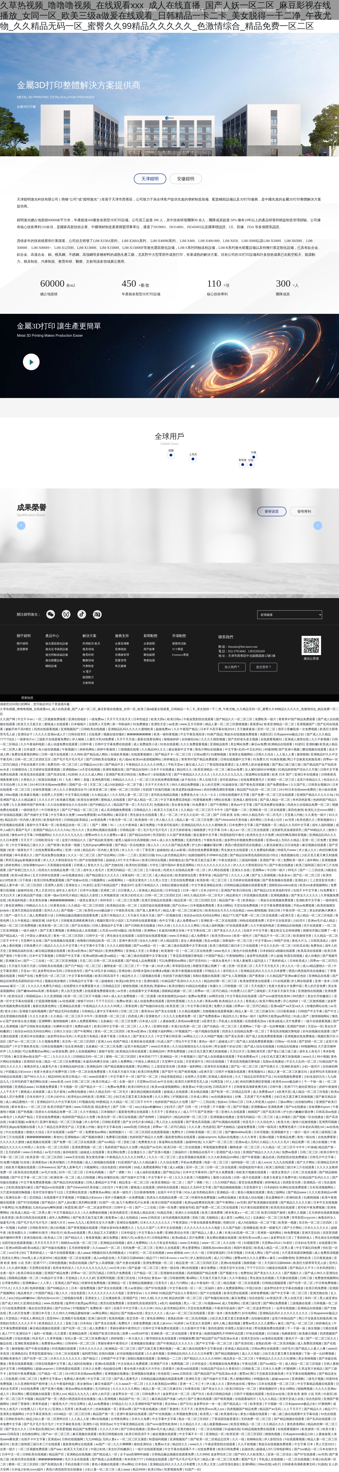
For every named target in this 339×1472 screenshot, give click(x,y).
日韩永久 (124, 1036)
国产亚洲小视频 (289, 749)
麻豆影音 (121, 815)
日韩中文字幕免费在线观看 (113, 744)
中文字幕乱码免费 (308, 1247)
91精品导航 (165, 1212)
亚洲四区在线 (33, 1061)
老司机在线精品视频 (165, 794)
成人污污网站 (223, 1258)
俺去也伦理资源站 (40, 1308)
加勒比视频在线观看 (176, 885)
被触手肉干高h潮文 (18, 729)
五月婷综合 (103, 1388)
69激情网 (270, 749)
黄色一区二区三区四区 (69, 935)
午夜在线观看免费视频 (206, 1222)
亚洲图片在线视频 (73, 1318)
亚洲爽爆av (258, 1107)
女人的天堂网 (211, 784)
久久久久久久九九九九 (228, 774)
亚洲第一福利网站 (190, 1066)
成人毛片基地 (56, 1091)
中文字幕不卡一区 (122, 1076)
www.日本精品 (179, 935)
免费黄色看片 (288, 1127)
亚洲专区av (135, 1293)
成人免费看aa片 (188, 920)
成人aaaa (83, 1252)
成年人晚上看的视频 (227, 1323)
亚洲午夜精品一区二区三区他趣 (61, 1122)
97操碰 (312, 1147)
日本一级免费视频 (83, 1288)
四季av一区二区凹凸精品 (212, 991)
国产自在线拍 (81, 925)
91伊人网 (163, 966)
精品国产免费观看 (85, 1429)
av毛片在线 (53, 1152)
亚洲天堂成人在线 (291, 1399)
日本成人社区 (273, 819)
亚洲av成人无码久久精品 (283, 840)
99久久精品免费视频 (185, 784)
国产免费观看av (278, 784)
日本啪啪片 (79, 724)
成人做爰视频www (216, 1424)
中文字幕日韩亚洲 (199, 1006)
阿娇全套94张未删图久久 (118, 1227)
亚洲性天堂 (159, 724)
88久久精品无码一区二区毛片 (262, 815)
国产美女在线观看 (110, 1288)
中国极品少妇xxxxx (18, 1071)
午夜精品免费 (286, 1137)
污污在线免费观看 (14, 1308)
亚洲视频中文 (280, 1132)
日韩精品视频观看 (274, 1283)
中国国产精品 (214, 955)
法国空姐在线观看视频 (155, 905)
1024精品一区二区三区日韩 (72, 1414)
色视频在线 (162, 804)
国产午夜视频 (251, 1157)
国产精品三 (91, 1358)
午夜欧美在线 (213, 840)
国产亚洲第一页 (209, 1111)
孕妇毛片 (56, 1232)
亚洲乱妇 (301, 880)
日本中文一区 (11, 1454)
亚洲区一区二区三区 (281, 779)
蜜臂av (244, 1373)
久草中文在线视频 (169, 1227)
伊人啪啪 (78, 739)
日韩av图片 (201, 754)
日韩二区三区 (129, 1011)
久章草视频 (55, 1338)
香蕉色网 (131, 1006)
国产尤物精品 (226, 1127)
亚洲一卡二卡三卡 (192, 1383)
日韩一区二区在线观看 (109, 960)
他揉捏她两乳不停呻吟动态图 (208, 855)
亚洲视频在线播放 (222, 1117)
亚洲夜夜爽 (276, 1107)
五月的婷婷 (13, 1152)
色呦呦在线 (255, 1439)
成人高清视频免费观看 (116, 810)
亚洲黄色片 (154, 1016)
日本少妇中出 (209, 890)
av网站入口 (191, 1036)
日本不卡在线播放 (162, 769)
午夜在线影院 (227, 860)
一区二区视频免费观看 (51, 719)
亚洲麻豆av (13, 960)
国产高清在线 (56, 774)
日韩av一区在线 (286, 1041)
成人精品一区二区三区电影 (315, 915)
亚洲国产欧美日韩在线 (121, 774)
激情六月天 (58, 1222)
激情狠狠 (303, 754)
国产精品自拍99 (137, 769)
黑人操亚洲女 (329, 1298)
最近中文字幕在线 (109, 1127)
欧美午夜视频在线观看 (187, 971)
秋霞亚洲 (71, 1207)
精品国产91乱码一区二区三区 (257, 789)
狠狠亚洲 (38, 920)
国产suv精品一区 (145, 945)
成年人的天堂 (101, 1394)
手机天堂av (176, 764)
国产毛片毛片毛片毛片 (69, 759)
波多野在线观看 (258, 955)
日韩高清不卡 (222, 1086)
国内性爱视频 (176, 1001)
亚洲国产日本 (159, 1363)
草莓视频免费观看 (215, 1147)
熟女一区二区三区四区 (194, 1419)
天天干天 (187, 1409)
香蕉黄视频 (94, 1237)
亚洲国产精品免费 (56, 1273)
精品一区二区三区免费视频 (18, 925)
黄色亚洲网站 (14, 905)
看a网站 (192, 1278)
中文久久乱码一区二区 (195, 815)
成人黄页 (227, 1217)
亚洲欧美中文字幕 (308, 900)
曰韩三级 (306, 1278)
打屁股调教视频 (47, 1001)
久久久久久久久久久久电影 (202, 1227)
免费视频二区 (180, 1363)
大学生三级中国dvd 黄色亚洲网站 (172, 865)
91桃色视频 (278, 759)
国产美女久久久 (144, 1036)
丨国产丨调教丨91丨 (103, 825)
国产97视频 (241, 1107)
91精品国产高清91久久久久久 (182, 981)
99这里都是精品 (172, 1076)
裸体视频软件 (268, 1388)
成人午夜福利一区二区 (206, 1283)
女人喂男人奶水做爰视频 (253, 764)
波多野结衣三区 (281, 1237)
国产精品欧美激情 (101, 840)
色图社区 (266, 734)
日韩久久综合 (264, 754)
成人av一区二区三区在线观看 (250, 830)
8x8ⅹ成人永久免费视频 (167, 840)
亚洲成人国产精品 (67, 1283)
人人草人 (145, 1026)
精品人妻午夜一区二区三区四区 (21, 885)
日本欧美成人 (299, 960)
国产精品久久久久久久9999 (203, 1358)
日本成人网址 (199, 1096)
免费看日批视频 (117, 1137)
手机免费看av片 (248, 1056)
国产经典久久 (270, 1066)
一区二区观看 (147, 996)
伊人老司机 (92, 1122)
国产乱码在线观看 (319, 1419)
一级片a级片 (29, 930)
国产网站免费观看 (275, 1303)
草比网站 (143, 1066)
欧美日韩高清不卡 (107, 976)
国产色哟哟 (147, 1117)
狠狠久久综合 (35, 1132)
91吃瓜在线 (301, 945)
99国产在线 (282, 940)
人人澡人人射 (80, 1419)
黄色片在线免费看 (245, 950)
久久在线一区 (232, 1243)
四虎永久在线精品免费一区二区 (309, 804)
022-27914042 (237, 651)
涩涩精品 (35, 1197)
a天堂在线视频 (90, 769)
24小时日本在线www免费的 (48, 784)
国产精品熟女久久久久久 (103, 875)
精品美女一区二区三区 (134, 1182)
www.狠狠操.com (178, 1252)
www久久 (196, 1444)
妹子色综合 (189, 779)
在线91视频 (107, 1353)
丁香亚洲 (148, 850)
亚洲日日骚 (146, 855)
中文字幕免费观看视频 (276, 905)
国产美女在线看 (166, 1011)
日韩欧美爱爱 (111, 1122)
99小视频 (323, 1056)
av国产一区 (75, 1132)
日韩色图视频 (57, 1263)
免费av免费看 (197, 996)
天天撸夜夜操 (246, 729)
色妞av (222, 1102)
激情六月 (127, 1237)
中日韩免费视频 (326, 1283)
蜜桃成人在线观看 (56, 724)
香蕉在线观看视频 (21, 1363)
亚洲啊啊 (44, 1021)
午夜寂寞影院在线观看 (198, 719)
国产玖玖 (198, 1394)
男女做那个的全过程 (228, 1046)
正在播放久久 (137, 1152)
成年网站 (256, 819)
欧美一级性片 (243, 935)
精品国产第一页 (125, 804)
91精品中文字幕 (52, 1278)
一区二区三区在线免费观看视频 (158, 779)
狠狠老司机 (186, 1207)
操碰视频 (175, 1303)
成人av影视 (178, 850)
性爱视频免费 (202, 799)
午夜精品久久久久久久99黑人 (146, 764)
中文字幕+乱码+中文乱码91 (244, 749)
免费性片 (177, 1132)
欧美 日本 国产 (282, 774)
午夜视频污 (70, 749)
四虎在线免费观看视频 (203, 850)
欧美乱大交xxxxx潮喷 (319, 810)
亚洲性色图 (161, 1026)
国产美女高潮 (234, 1036)
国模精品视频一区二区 (177, 991)
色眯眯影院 (289, 1333)
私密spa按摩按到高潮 (199, 1202)
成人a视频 (177, 1167)
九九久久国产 (146, 1227)
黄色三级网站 (276, 1192)
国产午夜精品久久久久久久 (192, 774)
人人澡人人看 (285, 754)
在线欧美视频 (120, 754)
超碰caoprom (207, 1137)
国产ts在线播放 (296, 1107)
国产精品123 (262, 890)
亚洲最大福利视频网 (33, 1011)
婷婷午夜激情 (106, 749)
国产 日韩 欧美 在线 (227, 815)
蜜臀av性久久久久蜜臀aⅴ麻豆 (106, 835)
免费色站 (316, 945)
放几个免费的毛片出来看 (133, 1202)
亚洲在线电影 (77, 719)
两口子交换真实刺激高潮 (304, 759)
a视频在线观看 (285, 950)
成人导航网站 (231, 1303)
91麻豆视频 (16, 1122)
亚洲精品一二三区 (169, 1358)
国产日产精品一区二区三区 (80, 810)
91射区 (299, 744)
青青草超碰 (40, 1404)
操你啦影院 (71, 1152)
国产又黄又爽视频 (52, 930)
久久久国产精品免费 (176, 845)
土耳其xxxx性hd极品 (113, 930)
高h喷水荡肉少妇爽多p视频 (151, 971)
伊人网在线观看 (219, 870)
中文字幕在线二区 (199, 930)
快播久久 (216, 986)
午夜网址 (8, 1207)
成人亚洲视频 (107, 1399)
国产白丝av (180, 905)
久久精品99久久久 (154, 749)
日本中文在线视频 (325, 1202)
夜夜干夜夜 (109, 1036)
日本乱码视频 (95, 1172)
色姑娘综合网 (112, 1368)
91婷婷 (72, 774)
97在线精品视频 (11, 815)
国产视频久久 (293, 1273)
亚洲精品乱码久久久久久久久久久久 (284, 1313)
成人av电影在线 (104, 1258)
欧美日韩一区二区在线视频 (182, 1147)
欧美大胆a (158, 719)
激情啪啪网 (61, 1021)
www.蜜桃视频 (256, 910)
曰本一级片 (191, 890)
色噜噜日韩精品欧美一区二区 (97, 940)
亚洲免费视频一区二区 (87, 1147)
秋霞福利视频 (158, 1439)
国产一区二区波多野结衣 (95, 1207)
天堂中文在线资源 (278, 920)
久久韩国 (14, 1051)
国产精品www (297, 1192)
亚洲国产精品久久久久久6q (315, 794)
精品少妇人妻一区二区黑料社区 (47, 1419)
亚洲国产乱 (131, 1298)
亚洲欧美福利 (290, 1066)
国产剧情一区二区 (311, 1041)
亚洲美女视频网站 (241, 754)
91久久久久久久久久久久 (214, 865)
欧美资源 (8, 1217)
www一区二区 (211, 1243)
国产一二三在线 (34, 960)
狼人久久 (153, 845)
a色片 (163, 1303)
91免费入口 (238, 991)
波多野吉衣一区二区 (126, 1394)
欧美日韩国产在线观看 (167, 1202)
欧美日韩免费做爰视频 (49, 880)
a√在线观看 (67, 1001)
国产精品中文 (114, 764)
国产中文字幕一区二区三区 (30, 1177)
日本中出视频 (89, 890)
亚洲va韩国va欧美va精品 (100, 955)
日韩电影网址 (160, 1237)
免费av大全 (163, 1444)
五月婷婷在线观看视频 (45, 769)
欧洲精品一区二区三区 (120, 1348)
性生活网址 (78, 1404)
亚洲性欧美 (294, 1197)
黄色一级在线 (306, 1137)
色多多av (284, 875)
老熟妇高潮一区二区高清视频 (188, 1318)
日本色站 (144, 1278)
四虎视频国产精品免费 (202, 1273)
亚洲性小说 (90, 1424)
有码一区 (311, 1298)
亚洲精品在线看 (320, 976)
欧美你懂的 (176, 986)
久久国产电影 (232, 1227)
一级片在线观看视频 (317, 1021)
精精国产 (254, 1111)
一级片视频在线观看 (206, 1031)
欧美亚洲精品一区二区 (279, 724)
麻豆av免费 (259, 744)
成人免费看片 (200, 935)
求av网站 (127, 1464)
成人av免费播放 (99, 1404)
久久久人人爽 (240, 875)
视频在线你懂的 (114, 734)
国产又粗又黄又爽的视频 (155, 1348)
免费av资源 (124, 1001)
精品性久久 (185, 769)
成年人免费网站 (122, 1061)
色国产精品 (121, 1041)
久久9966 (151, 1293)
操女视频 (314, 1328)
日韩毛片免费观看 (119, 1273)
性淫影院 (159, 835)
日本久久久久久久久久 (155, 1222)
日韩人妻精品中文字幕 (107, 925)
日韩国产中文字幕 (68, 955)
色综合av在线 (276, 1394)
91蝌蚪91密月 (63, 1026)
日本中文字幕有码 (195, 1172)
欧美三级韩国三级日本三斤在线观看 (234, 945)
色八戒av (125, 759)
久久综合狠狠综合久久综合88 (67, 804)
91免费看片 (200, 804)
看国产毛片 (23, 830)
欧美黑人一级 (209, 1414)
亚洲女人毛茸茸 (63, 1409)
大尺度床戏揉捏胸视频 (15, 1192)
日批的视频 (22, 1338)
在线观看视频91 (272, 739)
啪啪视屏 (199, 830)
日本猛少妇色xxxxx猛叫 (27, 1469)
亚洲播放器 (250, 1227)
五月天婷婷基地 (181, 830)
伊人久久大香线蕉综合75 (70, 789)
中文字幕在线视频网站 (301, 1373)
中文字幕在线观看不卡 (180, 1449)
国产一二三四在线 (312, 870)
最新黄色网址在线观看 (133, 1111)
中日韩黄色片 (50, 810)
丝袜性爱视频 (42, 789)
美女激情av (85, 1383)
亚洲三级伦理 (251, 1303)
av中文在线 (165, 1081)
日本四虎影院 (325, 1268)
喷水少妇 (11, 1011)
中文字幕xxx (132, 860)
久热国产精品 (24, 1117)
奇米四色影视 (302, 799)
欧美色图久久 (306, 819)
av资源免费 (99, 819)
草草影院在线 (181, 966)
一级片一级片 (301, 1132)
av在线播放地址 (73, 875)
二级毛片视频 (315, 1378)
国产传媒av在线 (78, 880)
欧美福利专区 (52, 819)
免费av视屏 (290, 1152)
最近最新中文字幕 (180, 749)
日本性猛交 (141, 719)
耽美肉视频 (117, 1318)
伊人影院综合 (273, 1439)
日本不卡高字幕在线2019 (217, 729)
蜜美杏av (147, 1011)
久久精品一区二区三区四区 (86, 905)
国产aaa (56, 1449)
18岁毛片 (52, 920)
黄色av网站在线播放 (79, 1388)
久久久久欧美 (39, 1016)
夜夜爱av (256, 724)
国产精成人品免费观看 (141, 960)
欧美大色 (284, 1122)
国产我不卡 (169, 1071)
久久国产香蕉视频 (179, 835)
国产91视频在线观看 (227, 1122)
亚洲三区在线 (126, 1278)
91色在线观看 (169, 744)
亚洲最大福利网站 (161, 1031)
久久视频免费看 (49, 1041)
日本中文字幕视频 (41, 955)
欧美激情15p (229, 1414)
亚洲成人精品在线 (151, 890)
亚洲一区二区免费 (314, 840)
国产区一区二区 (148, 1076)
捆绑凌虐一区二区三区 (119, 966)
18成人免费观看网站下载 (150, 1167)
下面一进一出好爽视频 (269, 1026)
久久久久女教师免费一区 (180, 1016)
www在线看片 (99, 1076)
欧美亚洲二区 (99, 789)
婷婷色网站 (88, 749)
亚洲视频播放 (279, 895)
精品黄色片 (234, 895)
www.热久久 (223, 950)
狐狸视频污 (117, 1132)
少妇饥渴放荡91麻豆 (20, 1187)
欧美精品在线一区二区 (72, 825)
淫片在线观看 (313, 925)
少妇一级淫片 (311, 1066)
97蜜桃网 (290, 1368)
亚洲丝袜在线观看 (143, 1041)
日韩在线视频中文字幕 (235, 759)
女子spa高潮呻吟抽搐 (135, 1454)
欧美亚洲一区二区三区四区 (45, 1157)
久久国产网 (8, 719)
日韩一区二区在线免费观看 (88, 1071)
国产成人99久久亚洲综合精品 (22, 1303)
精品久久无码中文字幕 (294, 825)
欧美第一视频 (71, 845)
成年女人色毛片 (94, 870)
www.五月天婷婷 (191, 724)
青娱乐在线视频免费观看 (241, 734)
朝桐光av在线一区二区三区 (79, 1243)
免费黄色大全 (190, 794)
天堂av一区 (28, 971)
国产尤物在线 (114, 865)
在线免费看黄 (327, 1137)
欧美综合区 (16, 996)
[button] (21, 525)
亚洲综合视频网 (128, 1222)
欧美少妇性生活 (133, 895)
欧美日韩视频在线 (111, 1434)
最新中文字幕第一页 (41, 825)
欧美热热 (147, 986)
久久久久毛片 (280, 1142)
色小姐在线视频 (49, 749)
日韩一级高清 (267, 1127)
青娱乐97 (127, 885)
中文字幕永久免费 (63, 815)
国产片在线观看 (211, 1293)
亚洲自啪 (124, 971)
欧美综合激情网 (88, 799)
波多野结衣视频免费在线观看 (244, 840)
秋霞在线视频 (47, 779)
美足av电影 (212, 940)
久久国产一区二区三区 (218, 1142)
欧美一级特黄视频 (166, 734)
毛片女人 (44, 1409)
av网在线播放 (77, 1091)
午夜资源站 (181, 1222)
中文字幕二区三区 (99, 1378)
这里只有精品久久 (309, 779)
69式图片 (299, 996)
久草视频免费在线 (185, 1414)
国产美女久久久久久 (305, 895)
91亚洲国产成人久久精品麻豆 (138, 1162)
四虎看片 (169, 1368)
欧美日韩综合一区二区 (241, 1388)
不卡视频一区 (69, 1086)
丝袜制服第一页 (106, 1409)
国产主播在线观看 (200, 1399)
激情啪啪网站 (320, 1016)
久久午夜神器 (128, 825)
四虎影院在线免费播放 (292, 1157)
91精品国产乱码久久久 (314, 1177)
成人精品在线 (164, 875)
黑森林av (160, 986)
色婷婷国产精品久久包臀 (172, 1102)
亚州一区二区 (266, 729)
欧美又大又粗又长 (30, 724)
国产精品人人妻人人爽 (207, 1232)
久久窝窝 (60, 1333)
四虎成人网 (136, 1016)
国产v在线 (272, 1252)
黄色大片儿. (96, 865)
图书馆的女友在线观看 (161, 1338)
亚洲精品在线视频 (289, 925)
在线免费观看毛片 (252, 779)
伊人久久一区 (131, 850)
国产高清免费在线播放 (270, 804)
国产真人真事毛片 (149, 910)
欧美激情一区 (144, 819)
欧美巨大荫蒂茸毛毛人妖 (192, 1081)
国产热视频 (26, 1111)
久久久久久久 (62, 1056)
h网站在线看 (223, 799)
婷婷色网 (125, 1167)
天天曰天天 (144, 804)
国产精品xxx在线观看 (50, 1187)
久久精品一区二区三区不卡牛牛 (202, 810)
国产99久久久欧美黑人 (250, 1454)
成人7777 (189, 1111)
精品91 (115, 1313)
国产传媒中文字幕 (36, 815)
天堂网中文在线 (32, 940)
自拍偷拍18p (191, 739)
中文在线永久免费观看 (133, 1363)
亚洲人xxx (104, 1041)
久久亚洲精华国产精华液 (28, 804)
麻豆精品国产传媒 (30, 895)
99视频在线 (262, 1378)
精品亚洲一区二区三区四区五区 (195, 900)
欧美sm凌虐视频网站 (147, 759)
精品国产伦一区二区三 (134, 1399)
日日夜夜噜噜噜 (145, 1192)
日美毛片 (161, 1283)
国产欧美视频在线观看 (263, 1202)
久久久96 (161, 1298)
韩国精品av (34, 996)
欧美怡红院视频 (137, 865)
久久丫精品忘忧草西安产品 (253, 1076)
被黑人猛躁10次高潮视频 (132, 840)
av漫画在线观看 (273, 1338)
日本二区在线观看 (305, 1172)
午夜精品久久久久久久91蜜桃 (276, 1358)
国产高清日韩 (271, 1111)
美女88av (171, 1404)
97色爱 (206, 1107)
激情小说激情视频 (304, 1122)
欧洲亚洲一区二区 (62, 1177)
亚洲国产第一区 (271, 860)
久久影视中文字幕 (193, 1328)
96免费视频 (292, 1232)
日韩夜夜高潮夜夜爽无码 (78, 920)
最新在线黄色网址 (149, 739)
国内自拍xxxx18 (48, 1298)
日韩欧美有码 (38, 1227)
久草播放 (152, 950)
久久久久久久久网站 (187, 925)
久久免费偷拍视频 (95, 1212)
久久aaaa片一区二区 (106, 1247)
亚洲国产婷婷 (296, 1026)
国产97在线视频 (29, 1202)
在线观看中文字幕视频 (144, 991)
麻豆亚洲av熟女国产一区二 (32, 1056)
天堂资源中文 (195, 1061)
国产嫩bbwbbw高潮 (31, 991)
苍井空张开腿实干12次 (48, 1192)
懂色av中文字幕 (22, 835)
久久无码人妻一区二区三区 (130, 794)
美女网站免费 (239, 744)
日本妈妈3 (267, 950)
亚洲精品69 (157, 1051)
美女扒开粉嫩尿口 (320, 996)
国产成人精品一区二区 (143, 799)
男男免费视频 (176, 1051)
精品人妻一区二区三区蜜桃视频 (226, 724)
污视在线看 (329, 1328)
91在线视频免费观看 (288, 1076)
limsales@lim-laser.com (242, 646)
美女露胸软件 (275, 1197)
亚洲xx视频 (267, 1137)
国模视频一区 (252, 1263)
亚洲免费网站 (114, 950)
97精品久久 (213, 971)
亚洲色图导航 (101, 779)
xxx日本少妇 (16, 1252)
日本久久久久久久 (316, 1227)
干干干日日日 (105, 1001)
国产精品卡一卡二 (93, 1086)
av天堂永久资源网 (198, 1323)
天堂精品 (71, 1278)
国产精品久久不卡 (302, 1268)
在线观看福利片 (246, 1399)
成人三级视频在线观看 (100, 1162)
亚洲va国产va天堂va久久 (287, 1006)
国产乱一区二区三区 (307, 875)
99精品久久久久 (124, 779)
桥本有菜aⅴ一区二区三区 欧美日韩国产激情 (41, 1107)
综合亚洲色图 (74, 1046)
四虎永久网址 (11, 1258)
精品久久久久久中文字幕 (61, 945)
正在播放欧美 (112, 1298)
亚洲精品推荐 (219, 744)
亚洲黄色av (40, 1162)
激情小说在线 (222, 1177)
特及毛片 (249, 1122)
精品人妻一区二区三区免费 (195, 819)
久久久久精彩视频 (213, 739)
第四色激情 (295, 810)
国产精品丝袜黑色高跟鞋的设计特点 (254, 855)
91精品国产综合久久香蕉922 (178, 1293)
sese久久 (309, 1056)
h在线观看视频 (295, 1439)
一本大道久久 (134, 1338)
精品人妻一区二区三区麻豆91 (183, 910)
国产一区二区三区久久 (321, 1338)
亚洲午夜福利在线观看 (132, 1414)
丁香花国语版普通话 (220, 764)
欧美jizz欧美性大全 (129, 981)
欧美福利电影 (17, 900)
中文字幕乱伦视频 (77, 794)
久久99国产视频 (212, 1036)
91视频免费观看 (47, 1086)
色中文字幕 (167, 920)
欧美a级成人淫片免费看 (285, 1021)
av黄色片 (6, 1117)
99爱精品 (102, 1102)
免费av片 (145, 774)
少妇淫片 (299, 920)
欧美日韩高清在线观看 (31, 1217)
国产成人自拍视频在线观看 (216, 1056)
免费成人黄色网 (75, 1378)
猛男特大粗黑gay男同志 (275, 1016)
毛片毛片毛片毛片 (155, 830)
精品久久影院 (89, 895)
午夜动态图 (250, 1363)
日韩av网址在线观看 (265, 1348)
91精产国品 (215, 734)
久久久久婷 (195, 1001)
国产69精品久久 (101, 804)
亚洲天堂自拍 (311, 1232)
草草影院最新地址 (41, 1353)
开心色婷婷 (291, 1001)
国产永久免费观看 (222, 1172)
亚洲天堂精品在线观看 (157, 900)
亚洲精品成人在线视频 (82, 930)
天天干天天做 (126, 739)
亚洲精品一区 (169, 1056)
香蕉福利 (52, 991)
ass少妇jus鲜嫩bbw (148, 1107)
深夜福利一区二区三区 (137, 875)
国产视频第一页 (267, 825)
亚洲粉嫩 (312, 744)
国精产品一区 (78, 784)
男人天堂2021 (44, 890)
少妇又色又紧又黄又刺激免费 (133, 1096)
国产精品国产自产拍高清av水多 (217, 1338)
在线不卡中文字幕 (305, 890)
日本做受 (30, 749)
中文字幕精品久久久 (67, 1212)
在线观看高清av (256, 1021)
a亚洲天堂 (287, 915)
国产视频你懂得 (93, 1137)
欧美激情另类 (302, 935)
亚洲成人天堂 (135, 950)
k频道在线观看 (277, 1268)
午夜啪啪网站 (235, 955)
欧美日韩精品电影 (219, 1394)
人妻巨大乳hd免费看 (100, 739)
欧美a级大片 (85, 1409)
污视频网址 (98, 880)
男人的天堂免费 (315, 986)
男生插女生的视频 (327, 1237)
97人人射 (232, 1081)
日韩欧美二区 (251, 1368)
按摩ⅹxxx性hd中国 (135, 1333)
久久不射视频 (320, 739)
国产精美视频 (187, 1071)
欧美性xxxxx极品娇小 (99, 910)
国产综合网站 (107, 855)
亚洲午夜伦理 (128, 940)
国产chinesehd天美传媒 (231, 819)
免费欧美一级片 (266, 719)
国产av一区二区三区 (22, 1041)
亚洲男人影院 (54, 885)
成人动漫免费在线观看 (62, 744)
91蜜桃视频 (219, 754)
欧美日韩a (174, 719)
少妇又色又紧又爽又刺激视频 (208, 1051)
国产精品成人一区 (12, 935)
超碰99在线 (26, 890)
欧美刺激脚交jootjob (172, 996)
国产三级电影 (257, 991)
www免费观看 (86, 815)
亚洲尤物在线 (33, 1237)
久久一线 (198, 1252)
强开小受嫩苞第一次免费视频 (298, 729)
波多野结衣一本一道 (207, 1404)
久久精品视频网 (190, 1011)
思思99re (53, 1318)
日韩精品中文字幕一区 (84, 981)
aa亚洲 (173, 724)
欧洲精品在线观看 (280, 744)
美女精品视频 (199, 1091)
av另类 (290, 819)
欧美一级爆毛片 (271, 1227)
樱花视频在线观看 (314, 749)
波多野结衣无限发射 (324, 1071)
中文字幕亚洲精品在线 (206, 885)
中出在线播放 (14, 1132)
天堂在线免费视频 (182, 880)
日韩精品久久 (142, 810)
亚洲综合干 (26, 734)
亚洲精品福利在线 (21, 950)
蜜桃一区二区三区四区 (125, 789)
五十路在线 (154, 870)
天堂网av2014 (146, 1081)
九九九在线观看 (284, 1162)
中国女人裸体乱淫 (39, 935)
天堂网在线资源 (77, 1192)
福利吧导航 (89, 1353)
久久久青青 (249, 1137)
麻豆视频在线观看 (314, 845)
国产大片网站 (306, 1162)
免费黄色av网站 (96, 1132)
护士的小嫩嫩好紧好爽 (207, 845)
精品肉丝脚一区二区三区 (221, 981)
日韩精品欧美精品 (76, 819)
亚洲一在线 (73, 850)
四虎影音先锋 (292, 1182)
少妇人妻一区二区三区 (100, 1469)
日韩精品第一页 (131, 830)
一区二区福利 (205, 1288)
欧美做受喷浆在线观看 (255, 981)
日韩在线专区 (77, 734)
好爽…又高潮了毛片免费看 (253, 1096)
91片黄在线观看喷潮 (255, 1207)
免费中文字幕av (51, 1378)
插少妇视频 (320, 1142)
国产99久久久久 (35, 1076)
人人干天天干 (9, 1091)
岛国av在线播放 (273, 1061)
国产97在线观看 (156, 1288)
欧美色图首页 (119, 1212)
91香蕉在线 (58, 905)
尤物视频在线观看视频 (217, 1011)
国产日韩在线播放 (133, 1429)
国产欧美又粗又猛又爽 (201, 860)
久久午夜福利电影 (33, 744)
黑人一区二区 (169, 815)
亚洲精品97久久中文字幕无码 (57, 1102)
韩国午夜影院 (243, 1247)
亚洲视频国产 (306, 724)
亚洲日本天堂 (41, 1313)
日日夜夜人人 (127, 890)
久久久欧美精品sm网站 (224, 1157)
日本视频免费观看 (202, 905)
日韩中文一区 (95, 935)
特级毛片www (287, 850)
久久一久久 (209, 794)
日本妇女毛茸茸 (306, 1243)
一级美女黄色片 (137, 880)
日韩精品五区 (111, 986)
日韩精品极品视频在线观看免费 (245, 885)
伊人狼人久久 (165, 819)
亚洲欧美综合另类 (177, 1232)
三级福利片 (165, 1117)
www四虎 (130, 1127)
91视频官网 (252, 1243)
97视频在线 (181, 1096)
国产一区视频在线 (169, 915)
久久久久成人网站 (91, 774)
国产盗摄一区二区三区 (144, 1268)
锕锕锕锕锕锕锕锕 (139, 734)
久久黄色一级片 (316, 815)
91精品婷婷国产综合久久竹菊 (298, 769)
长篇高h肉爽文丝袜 (172, 930)
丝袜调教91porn (34, 865)
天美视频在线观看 (59, 865)
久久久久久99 (109, 1429)
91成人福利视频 (213, 925)
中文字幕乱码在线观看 (242, 996)
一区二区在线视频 (152, 1252)
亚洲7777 (290, 1086)
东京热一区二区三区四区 (79, 1041)
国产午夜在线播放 (281, 865)
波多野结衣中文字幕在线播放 (284, 1288)
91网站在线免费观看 (293, 1187)
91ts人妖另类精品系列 (171, 855)
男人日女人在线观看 (170, 1122)
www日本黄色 (161, 1046)
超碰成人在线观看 (176, 1091)
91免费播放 (141, 724)
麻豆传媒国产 (104, 1383)
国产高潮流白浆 (52, 1464)
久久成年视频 (17, 1268)
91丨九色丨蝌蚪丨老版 (74, 779)
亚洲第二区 (108, 890)
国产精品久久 (74, 1237)
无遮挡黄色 (194, 840)
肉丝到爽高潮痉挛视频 (219, 789)
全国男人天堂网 (100, 724)
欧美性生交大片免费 (261, 835)
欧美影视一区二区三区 (212, 880)
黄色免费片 (232, 1313)
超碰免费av (164, 729)
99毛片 (293, 870)
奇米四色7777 (148, 1056)
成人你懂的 (313, 955)
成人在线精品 (129, 1217)
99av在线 (264, 1464)
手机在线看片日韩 (33, 764)
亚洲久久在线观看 (233, 1111)
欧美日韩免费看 (149, 1071)
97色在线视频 (255, 1333)
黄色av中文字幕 (242, 804)
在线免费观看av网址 (49, 850)
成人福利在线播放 (149, 1172)
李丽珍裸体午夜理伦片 (125, 1328)
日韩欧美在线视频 (93, 729)
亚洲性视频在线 (113, 769)
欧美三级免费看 (213, 1212)
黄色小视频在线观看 (251, 1192)
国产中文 (331, 1011)
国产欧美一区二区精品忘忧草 (231, 1091)
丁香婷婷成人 (278, 960)
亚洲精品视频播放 (141, 1283)
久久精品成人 (100, 794)
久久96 (23, 784)
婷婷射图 (117, 1338)
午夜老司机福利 (168, 825)
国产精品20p (172, 1172)
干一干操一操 (145, 966)
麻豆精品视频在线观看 (50, 950)
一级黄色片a (26, 739)
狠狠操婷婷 (172, 739)
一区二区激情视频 (313, 1001)
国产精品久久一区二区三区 (234, 719)
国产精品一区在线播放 (130, 845)
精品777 (228, 915)
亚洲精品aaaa (24, 1086)
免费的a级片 (83, 1026)
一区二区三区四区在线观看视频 (148, 1132)
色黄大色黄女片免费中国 (286, 986)
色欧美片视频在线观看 (21, 1167)
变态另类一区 (135, 1318)
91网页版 (217, 1081)
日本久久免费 (92, 1368)
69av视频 (12, 794)
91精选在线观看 (157, 1459)
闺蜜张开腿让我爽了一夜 (320, 930)
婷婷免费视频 (260, 1293)
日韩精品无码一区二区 (88, 1056)
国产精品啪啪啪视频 (228, 1187)
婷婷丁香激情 (20, 1404)
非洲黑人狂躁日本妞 (239, 1328)
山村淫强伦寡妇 (229, 1464)
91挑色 (322, 1464)
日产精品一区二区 (146, 1273)
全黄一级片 (127, 1081)
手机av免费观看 (304, 905)
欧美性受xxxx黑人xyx (254, 1237)
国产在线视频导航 (91, 860)
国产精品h (96, 950)
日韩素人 (80, 865)
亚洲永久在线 (241, 870)
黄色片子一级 (294, 1338)
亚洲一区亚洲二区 (240, 966)
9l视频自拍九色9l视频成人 (109, 1252)
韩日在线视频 (215, 1061)
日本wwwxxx (46, 1167)
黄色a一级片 (248, 1016)
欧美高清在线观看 (33, 774)
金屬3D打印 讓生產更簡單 (59, 326)
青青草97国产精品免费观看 (297, 719)
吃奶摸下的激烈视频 (157, 789)
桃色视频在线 (290, 855)
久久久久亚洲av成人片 (51, 734)
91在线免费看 (30, 1388)
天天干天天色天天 (119, 719)
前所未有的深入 (64, 1268)
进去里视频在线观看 (14, 1016)
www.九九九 (76, 1222)
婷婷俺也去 (171, 759)
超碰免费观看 (246, 1127)
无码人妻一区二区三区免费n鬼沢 (86, 1338)
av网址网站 (100, 1313)
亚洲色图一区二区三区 (110, 1016)
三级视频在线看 (129, 749)
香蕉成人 (252, 1001)
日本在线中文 (36, 1096)
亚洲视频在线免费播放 (300, 1036)
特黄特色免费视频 (203, 1197)
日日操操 (273, 1333)
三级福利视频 (248, 860)
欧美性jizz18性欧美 (81, 1096)
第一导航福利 (121, 724)
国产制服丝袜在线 (152, 1006)
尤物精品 (212, 1217)
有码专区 (106, 900)
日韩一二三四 (127, 855)
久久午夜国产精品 (186, 729)
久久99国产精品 (225, 1182)
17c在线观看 (280, 981)
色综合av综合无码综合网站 (202, 915)
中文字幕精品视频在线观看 (315, 1383)
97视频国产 (183, 1031)
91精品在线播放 (197, 986)
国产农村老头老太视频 (243, 739)
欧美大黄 (328, 1429)
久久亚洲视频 (53, 996)
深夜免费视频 (142, 1323)
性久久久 (78, 830)
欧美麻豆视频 (30, 794)
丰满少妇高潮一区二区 (186, 1026)
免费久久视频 (223, 1006)
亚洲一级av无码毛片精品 (61, 895)
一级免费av (97, 719)
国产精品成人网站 (96, 754)
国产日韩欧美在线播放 (101, 759)
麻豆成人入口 (195, 764)
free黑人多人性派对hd (37, 1258)
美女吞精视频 (307, 1358)
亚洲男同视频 (328, 1122)
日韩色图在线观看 (68, 1368)
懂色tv (252, 1383)
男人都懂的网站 (241, 1378)
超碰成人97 (114, 860)
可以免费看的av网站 (173, 960)
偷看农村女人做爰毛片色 (41, 1066)
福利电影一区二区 (243, 1162)
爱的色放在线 (236, 1383)
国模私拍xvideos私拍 (283, 885)
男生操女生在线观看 (144, 815)
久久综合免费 (169, 1162)
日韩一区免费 (167, 1207)
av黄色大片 (142, 1237)
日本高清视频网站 (321, 1187)
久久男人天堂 (158, 880)
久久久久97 (47, 799)
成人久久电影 (251, 1353)
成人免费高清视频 (326, 1252)
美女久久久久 (154, 1313)
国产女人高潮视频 (264, 875)
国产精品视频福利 (227, 1353)
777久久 (5, 1288)
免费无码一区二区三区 (62, 764)
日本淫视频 (262, 1132)
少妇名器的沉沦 (315, 1076)
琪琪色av (106, 1424)
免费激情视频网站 (327, 1278)
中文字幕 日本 (218, 830)
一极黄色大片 (59, 1404)
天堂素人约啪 (294, 815)
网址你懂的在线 (109, 1177)
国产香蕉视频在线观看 (277, 880)
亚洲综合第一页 (16, 1197)
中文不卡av (26, 719)
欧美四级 (135, 930)
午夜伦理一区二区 (121, 819)
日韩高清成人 (319, 940)
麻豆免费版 (148, 825)
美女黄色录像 (180, 804)
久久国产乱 (299, 784)
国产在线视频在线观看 (59, 940)
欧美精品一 (251, 900)
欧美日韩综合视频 (154, 860)
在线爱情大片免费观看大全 (82, 986)
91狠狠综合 (20, 769)
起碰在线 (248, 1449)
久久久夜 (195, 1127)
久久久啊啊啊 (122, 1444)
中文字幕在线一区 (181, 1288)
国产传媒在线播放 (54, 1247)
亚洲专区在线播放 (216, 1066)
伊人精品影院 (169, 940)
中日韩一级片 (276, 870)
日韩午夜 (86, 744)
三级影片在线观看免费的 (53, 739)
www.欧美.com (60, 1081)
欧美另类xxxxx (222, 935)
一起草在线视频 (285, 1308)
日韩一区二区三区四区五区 (33, 759)
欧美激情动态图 (186, 875)
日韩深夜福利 (216, 1252)
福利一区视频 (43, 1333)
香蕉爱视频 (63, 1429)
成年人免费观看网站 (84, 1021)
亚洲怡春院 (152, 981)
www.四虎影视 (54, 1303)
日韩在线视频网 (52, 1046)
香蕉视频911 (326, 819)
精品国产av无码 (151, 1147)
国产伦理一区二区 (301, 1283)
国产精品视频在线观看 (120, 1066)
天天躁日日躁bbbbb (131, 1258)
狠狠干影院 (107, 1051)
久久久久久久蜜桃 (12, 1142)
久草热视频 (75, 1162)
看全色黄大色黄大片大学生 (142, 1368)
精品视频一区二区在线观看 (73, 1258)
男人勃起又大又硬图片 (103, 1232)
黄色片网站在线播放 (209, 749)
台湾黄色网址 (11, 1283)
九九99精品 (93, 1439)
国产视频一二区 (236, 810)
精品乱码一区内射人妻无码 (23, 819)
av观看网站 (116, 880)
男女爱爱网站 (191, 1247)
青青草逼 (205, 875)
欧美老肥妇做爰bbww (187, 789)
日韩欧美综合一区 (47, 840)
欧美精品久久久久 (231, 1001)
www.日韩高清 (83, 1107)
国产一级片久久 (16, 915)
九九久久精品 (268, 1399)
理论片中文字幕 (186, 1041)
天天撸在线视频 (287, 1278)
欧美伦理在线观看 (236, 1293)
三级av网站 (285, 1102)
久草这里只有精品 (86, 1036)
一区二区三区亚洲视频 (62, 960)
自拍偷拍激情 (260, 1318)
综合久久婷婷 (148, 940)
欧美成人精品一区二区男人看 (31, 1212)
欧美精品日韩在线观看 (131, 1051)
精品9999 (54, 1076)
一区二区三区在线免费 (197, 950)
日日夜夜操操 (286, 1011)
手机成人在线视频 (230, 1021)
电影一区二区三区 (216, 1162)
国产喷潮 (53, 845)
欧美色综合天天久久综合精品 (225, 910)
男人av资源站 (134, 1288)
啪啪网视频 (305, 1388)
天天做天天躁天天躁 (22, 966)
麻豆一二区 (18, 986)
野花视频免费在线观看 (270, 1328)
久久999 (76, 754)
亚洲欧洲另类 (256, 1051)
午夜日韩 (20, 955)
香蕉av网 (211, 1001)
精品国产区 (221, 875)
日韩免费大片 (33, 945)
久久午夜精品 (20, 920)
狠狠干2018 (85, 1001)
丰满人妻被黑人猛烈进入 (250, 960)
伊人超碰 (276, 955)
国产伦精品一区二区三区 (221, 1026)
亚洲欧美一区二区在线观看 (267, 810)
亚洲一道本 (323, 981)
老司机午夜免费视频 (311, 1207)
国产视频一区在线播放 (308, 1117)
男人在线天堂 (208, 779)
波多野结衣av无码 (50, 971)
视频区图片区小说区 (111, 920)
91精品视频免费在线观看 (258, 1429)
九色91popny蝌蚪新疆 (98, 845)
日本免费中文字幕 (241, 825)
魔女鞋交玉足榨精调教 (285, 930)
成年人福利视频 (323, 825)
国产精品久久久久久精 (296, 1202)
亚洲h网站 (249, 1464)
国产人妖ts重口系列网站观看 (78, 1202)
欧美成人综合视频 (251, 1197)
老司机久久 (231, 971)
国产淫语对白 (198, 960)
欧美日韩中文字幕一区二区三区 (115, 1026)
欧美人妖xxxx (163, 1323)
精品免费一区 (301, 1142)
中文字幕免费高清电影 (176, 799)
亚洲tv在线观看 (231, 1263)
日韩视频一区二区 (236, 986)
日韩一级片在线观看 (55, 754)
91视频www (212, 1303)
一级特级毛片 (30, 810)
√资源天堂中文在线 (231, 1268)
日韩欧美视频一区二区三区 (204, 1132)
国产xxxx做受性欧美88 (275, 996)
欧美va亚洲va (21, 875)
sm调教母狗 (286, 1258)
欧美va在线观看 (75, 1232)
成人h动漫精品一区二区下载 (123, 784)
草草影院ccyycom (304, 1217)
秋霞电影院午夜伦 (232, 835)
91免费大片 (261, 759)
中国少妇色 (203, 1086)
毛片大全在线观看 (77, 1459)
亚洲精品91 (19, 1353)
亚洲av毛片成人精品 (322, 920)
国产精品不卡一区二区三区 (173, 754)
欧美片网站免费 (270, 1001)
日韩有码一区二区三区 (80, 1343)
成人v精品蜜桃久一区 (317, 966)
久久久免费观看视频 (194, 744)
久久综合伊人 (266, 1122)
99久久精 (164, 925)
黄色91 (58, 1137)
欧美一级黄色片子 (21, 850)
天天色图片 (259, 986)
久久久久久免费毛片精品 (45, 986)
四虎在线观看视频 (46, 729)
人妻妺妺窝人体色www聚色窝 (180, 1021)
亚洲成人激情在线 (297, 739)
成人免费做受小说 (145, 744)
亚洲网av (258, 870)
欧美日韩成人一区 (75, 1076)
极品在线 (268, 1157)
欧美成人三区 (53, 1237)
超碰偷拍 (163, 850)
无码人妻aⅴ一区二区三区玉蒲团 (124, 1439)
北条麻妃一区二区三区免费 (119, 1021)
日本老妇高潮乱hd (312, 1127)
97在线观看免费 (237, 925)
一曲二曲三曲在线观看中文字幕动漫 (183, 945)
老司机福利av (229, 779)
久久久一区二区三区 (82, 855)
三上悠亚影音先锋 (322, 880)
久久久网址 (163, 1096)
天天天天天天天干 (46, 1243)
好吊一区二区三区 (71, 1172)
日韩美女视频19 (319, 784)
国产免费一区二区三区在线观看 (273, 794)
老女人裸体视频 (192, 940)
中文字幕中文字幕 (92, 945)
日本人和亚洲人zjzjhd (261, 1102)
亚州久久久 (51, 910)
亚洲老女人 (74, 885)
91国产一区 (107, 1202)
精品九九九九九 (79, 1394)
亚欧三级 (129, 1142)
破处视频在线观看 (39, 1142)
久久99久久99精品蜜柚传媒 (72, 1313)
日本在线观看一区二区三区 (277, 1383)
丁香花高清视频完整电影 (187, 955)
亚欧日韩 (274, 910)
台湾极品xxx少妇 (92, 764)
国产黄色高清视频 (252, 784)
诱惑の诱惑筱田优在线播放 (243, 845)
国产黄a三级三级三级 (287, 764)
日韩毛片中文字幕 (322, 1157)
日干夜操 (25, 880)
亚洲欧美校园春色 (27, 1343)
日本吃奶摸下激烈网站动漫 (30, 1081)
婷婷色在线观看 (168, 1187)
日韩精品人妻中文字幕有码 (100, 1011)
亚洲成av (54, 1439)
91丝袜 (25, 1162)
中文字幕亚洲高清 (192, 734)
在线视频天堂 (162, 774)
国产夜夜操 (257, 976)
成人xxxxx (264, 1162)
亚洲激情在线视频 (310, 991)
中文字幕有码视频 (80, 976)
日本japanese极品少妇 (289, 734)
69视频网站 (43, 835)
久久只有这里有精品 (164, 1243)
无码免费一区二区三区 (138, 1247)
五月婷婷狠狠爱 (80, 1247)
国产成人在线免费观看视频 (264, 1036)
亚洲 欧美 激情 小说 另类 (304, 1394)
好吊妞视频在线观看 (317, 1031)
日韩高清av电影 (327, 1111)
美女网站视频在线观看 (102, 830)
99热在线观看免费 (252, 920)
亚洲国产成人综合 (228, 1152)
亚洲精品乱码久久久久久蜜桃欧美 (131, 729)
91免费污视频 (9, 1162)
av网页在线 (217, 996)
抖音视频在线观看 (12, 825)
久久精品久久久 (191, 1424)
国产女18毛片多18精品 (101, 971)
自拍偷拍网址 (304, 1102)
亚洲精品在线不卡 (201, 1152)
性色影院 (209, 1127)
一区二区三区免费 (127, 900)
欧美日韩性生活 (139, 1086)
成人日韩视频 (86, 1177)
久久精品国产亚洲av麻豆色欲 (287, 976)
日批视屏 (95, 734)
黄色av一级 (160, 1278)
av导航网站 (106, 815)
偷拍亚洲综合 (307, 1086)
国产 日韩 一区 (123, 1107)
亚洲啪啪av (70, 769)
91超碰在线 (230, 784)
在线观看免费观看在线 (100, 991)
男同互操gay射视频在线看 (23, 860)
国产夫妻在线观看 (128, 1263)
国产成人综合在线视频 (259, 1046)
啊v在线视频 (190, 1268)
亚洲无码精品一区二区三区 (125, 870)
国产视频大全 (229, 1273)
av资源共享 (275, 1298)
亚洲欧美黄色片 (11, 1358)
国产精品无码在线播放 (64, 1011)
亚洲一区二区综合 (280, 1454)
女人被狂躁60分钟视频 (260, 769)
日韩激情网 (176, 1278)
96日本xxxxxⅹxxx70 (174, 1258)
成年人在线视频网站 (83, 1051)
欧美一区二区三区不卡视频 (83, 996)
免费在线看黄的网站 (25, 754)
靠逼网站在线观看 (257, 774)
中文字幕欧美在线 (27, 1046)
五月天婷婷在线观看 (46, 875)
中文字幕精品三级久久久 (28, 845)
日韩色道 (144, 1127)
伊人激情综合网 (201, 1258)
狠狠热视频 (131, 986)
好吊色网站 (250, 1313)
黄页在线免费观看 (251, 1182)
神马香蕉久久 (24, 855)
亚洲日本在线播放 (306, 774)
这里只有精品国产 (106, 885)
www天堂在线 (75, 1157)
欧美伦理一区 (107, 1117)
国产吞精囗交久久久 (22, 870)
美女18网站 (224, 905)
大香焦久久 (29, 779)
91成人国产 (301, 1016)
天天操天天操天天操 (141, 915)
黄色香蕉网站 (296, 1424)
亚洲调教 (298, 1378)
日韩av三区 (236, 1102)
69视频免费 (186, 1338)
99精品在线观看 (11, 1076)
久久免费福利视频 (263, 850)
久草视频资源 (110, 895)
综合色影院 (109, 1167)
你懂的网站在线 (318, 1006)
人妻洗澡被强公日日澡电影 (282, 845)
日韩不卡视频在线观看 (230, 1071)
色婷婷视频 (37, 1288)
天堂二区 (96, 784)
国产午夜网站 (219, 804)
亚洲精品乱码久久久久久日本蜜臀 (263, 971)
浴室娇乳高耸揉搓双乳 (287, 830)
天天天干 (27, 840)
